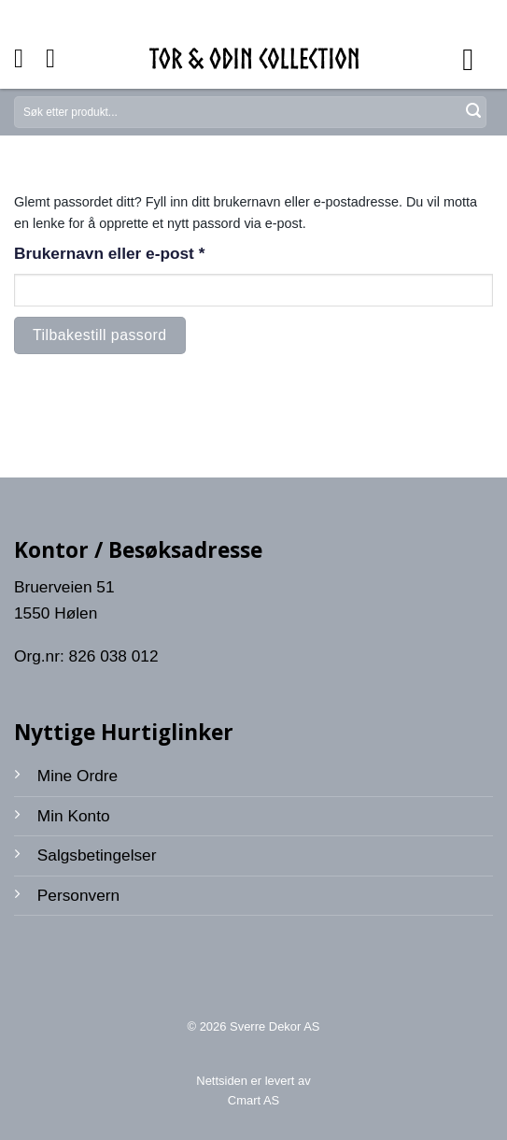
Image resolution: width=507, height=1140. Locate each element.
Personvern (78, 895)
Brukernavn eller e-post (140, 252)
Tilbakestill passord (100, 335)
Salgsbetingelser (97, 855)
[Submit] (473, 112)
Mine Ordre (77, 775)
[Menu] (477, 58)
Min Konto (73, 815)
